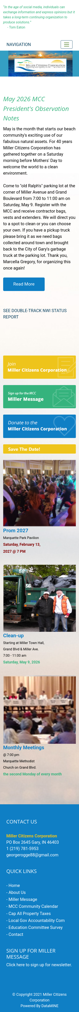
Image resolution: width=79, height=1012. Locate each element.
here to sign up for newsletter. (44, 964)
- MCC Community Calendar (32, 906)
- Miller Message (21, 899)
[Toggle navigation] (66, 44)
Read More (24, 284)
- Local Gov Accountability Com (35, 920)
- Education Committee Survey (34, 927)
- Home (13, 885)
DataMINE (49, 1006)
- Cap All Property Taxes (28, 913)
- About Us (16, 892)
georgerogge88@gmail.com (32, 854)
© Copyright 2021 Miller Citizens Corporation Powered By (39, 1000)
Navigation (19, 44)
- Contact (14, 934)
